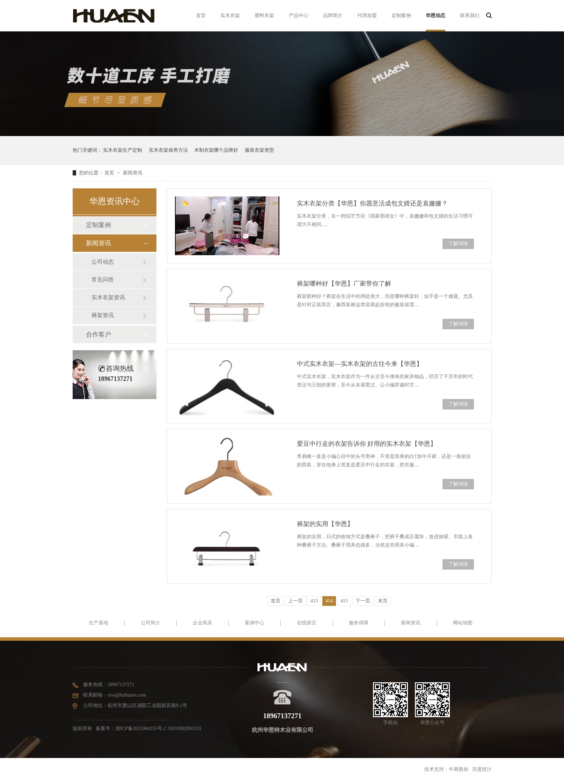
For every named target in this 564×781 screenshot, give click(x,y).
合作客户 (98, 334)
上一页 (295, 600)
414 (329, 600)
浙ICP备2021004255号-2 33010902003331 (158, 728)
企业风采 (202, 622)
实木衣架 (230, 15)
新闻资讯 (132, 172)
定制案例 (401, 15)
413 (314, 600)
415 (344, 600)
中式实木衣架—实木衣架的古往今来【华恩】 (360, 363)
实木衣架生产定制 (122, 150)
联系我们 (469, 15)
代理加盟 (367, 15)
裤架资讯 (102, 315)
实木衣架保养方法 (168, 150)
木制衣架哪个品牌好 (216, 150)
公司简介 (150, 622)
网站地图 (463, 622)
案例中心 (254, 622)
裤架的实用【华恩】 (325, 523)
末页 (383, 600)
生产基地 (98, 622)
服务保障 (358, 622)
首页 (201, 15)
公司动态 (102, 262)
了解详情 (458, 243)
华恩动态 (435, 15)
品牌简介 (333, 15)
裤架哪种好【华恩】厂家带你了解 (344, 283)
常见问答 (102, 280)
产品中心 (298, 15)
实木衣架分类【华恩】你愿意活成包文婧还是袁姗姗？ (372, 203)
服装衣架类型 (259, 150)
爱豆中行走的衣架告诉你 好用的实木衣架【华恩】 (367, 443)
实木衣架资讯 (108, 297)
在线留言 (306, 622)
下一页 (363, 600)
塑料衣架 (264, 15)
